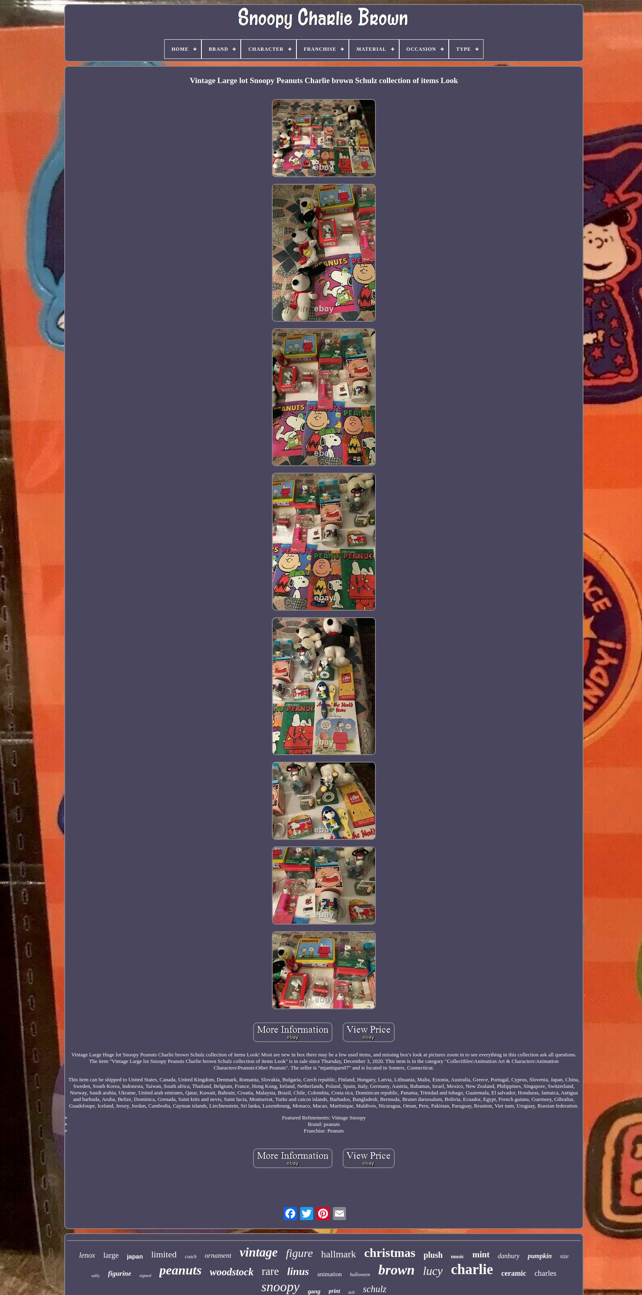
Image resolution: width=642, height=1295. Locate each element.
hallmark (338, 1254)
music (457, 1256)
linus (298, 1271)
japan (135, 1256)
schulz (375, 1289)
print (334, 1291)
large (111, 1255)
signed (145, 1275)
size (564, 1256)
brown (396, 1269)
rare (270, 1271)
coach (191, 1256)
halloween (360, 1274)
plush (433, 1254)
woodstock (231, 1271)
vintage (259, 1252)
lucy (433, 1270)
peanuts (180, 1270)
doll (351, 1292)
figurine (119, 1273)
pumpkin (540, 1255)
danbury (509, 1255)
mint (481, 1254)
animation (329, 1274)
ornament (218, 1255)
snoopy (280, 1286)
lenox (87, 1255)
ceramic (513, 1273)
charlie (472, 1269)
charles (545, 1273)
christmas (389, 1252)
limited (163, 1254)
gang (314, 1291)
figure (299, 1253)
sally (95, 1275)
